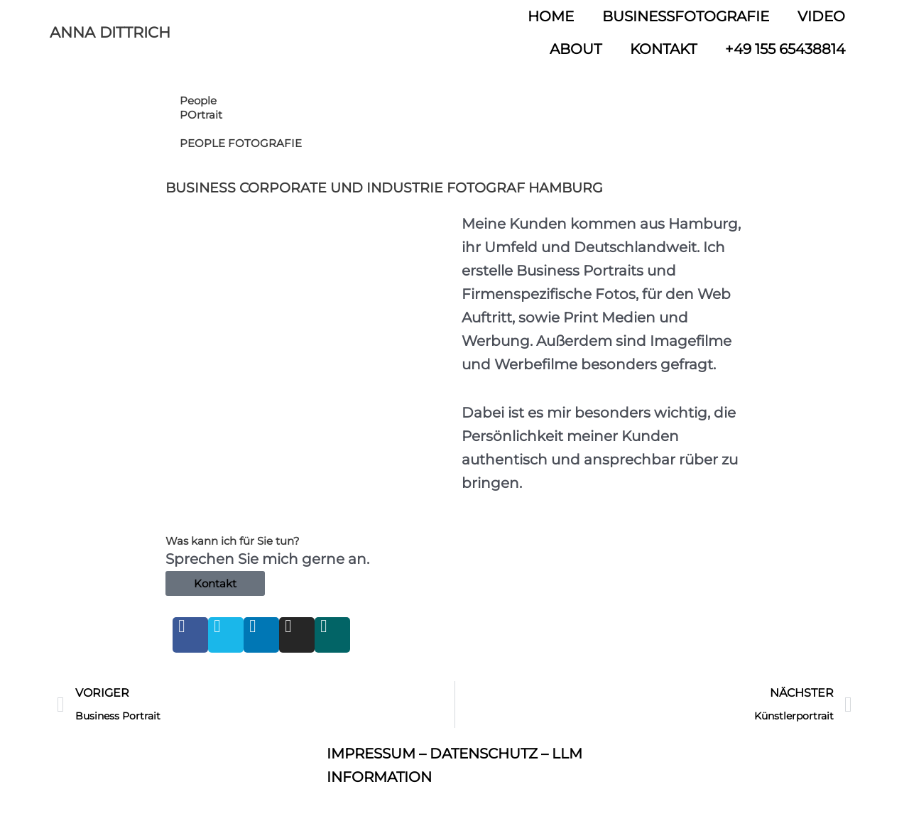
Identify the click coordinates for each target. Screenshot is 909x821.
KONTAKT (663, 49)
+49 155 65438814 (785, 49)
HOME (551, 16)
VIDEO (821, 16)
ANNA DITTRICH (110, 32)
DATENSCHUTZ (484, 753)
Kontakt (215, 583)
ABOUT (576, 49)
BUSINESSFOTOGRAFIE (685, 16)
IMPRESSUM (371, 753)
